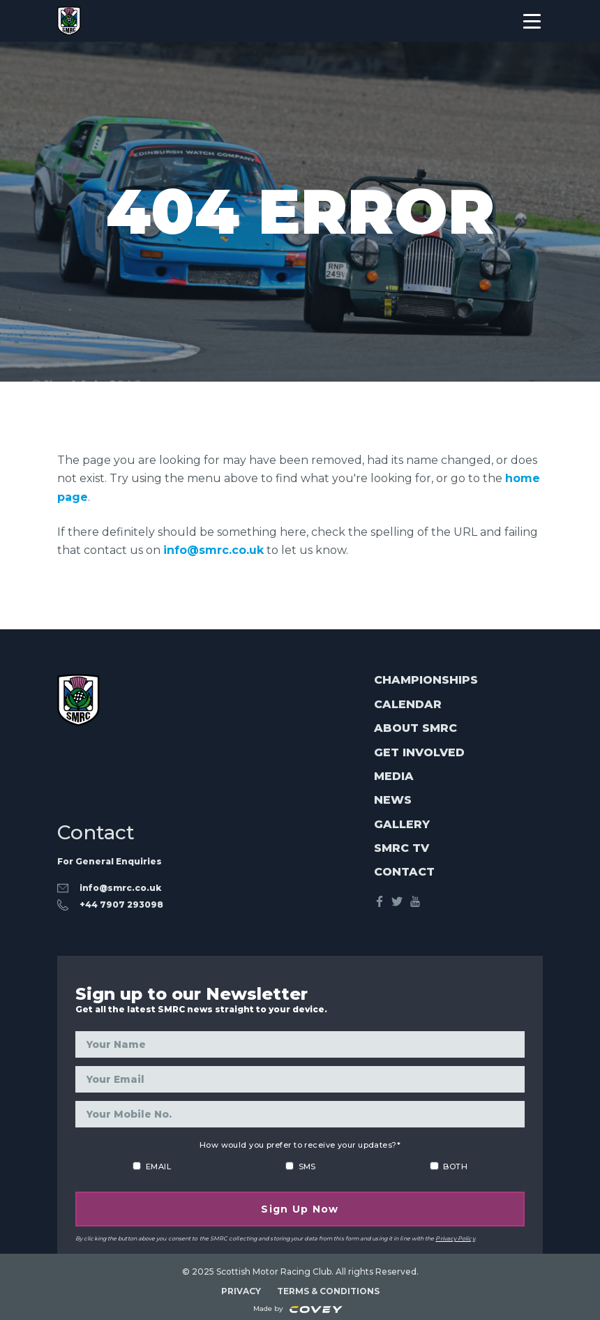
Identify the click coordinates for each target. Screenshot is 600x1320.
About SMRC (415, 728)
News (393, 800)
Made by (298, 1308)
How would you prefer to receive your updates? (300, 1144)
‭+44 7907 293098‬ (121, 904)
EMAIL (158, 1166)
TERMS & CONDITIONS (328, 1290)
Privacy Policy (454, 1237)
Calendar (408, 704)
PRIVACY (241, 1290)
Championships (426, 680)
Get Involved (419, 752)
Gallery (402, 824)
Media (394, 776)
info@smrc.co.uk (213, 550)
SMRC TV (401, 848)
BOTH (455, 1166)
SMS (307, 1166)
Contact (404, 872)
